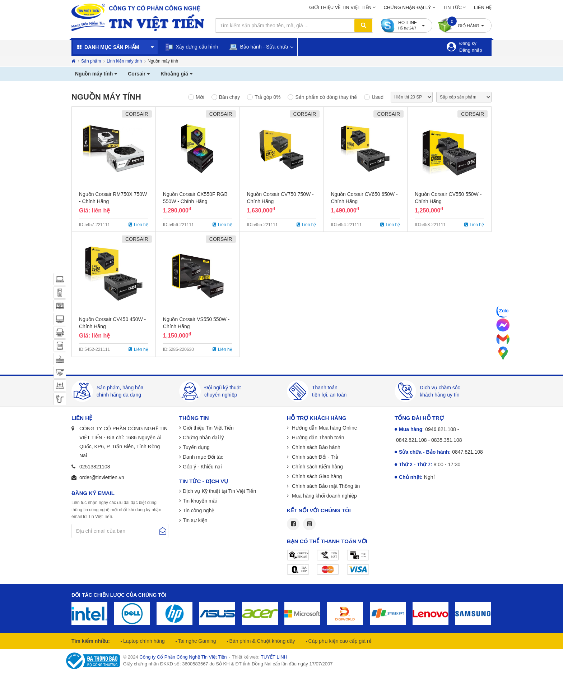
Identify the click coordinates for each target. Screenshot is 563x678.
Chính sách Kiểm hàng (316, 466)
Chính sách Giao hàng (316, 476)
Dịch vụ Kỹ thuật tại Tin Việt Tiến (219, 491)
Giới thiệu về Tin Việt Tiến (340, 7)
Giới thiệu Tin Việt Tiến (208, 428)
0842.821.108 (411, 440)
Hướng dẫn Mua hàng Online (323, 428)
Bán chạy (229, 97)
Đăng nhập (470, 50)
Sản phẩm (91, 61)
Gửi (163, 531)
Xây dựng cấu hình (191, 47)
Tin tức (452, 7)
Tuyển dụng (196, 447)
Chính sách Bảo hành (315, 447)
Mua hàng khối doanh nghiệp (323, 496)
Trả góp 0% (267, 97)
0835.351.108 (446, 440)
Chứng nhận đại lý (407, 7)
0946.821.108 (440, 429)
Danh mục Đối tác (203, 457)
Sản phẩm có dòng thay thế (326, 97)
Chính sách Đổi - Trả (314, 457)
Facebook (293, 524)
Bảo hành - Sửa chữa (258, 47)
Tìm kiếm (363, 25)
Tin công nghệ (198, 510)
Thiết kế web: (259, 657)
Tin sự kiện (195, 520)
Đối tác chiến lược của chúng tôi (118, 595)
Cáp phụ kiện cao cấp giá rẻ (339, 641)
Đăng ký (467, 43)
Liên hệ (483, 7)
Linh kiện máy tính (124, 61)
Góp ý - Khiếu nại (202, 466)
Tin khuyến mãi (200, 501)
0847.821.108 (467, 452)
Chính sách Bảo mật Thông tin (325, 486)
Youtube (309, 524)
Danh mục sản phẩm (111, 47)
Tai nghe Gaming (196, 641)
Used (377, 97)
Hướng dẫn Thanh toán (317, 437)
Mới (200, 97)
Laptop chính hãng (143, 641)
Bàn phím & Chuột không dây (261, 641)
